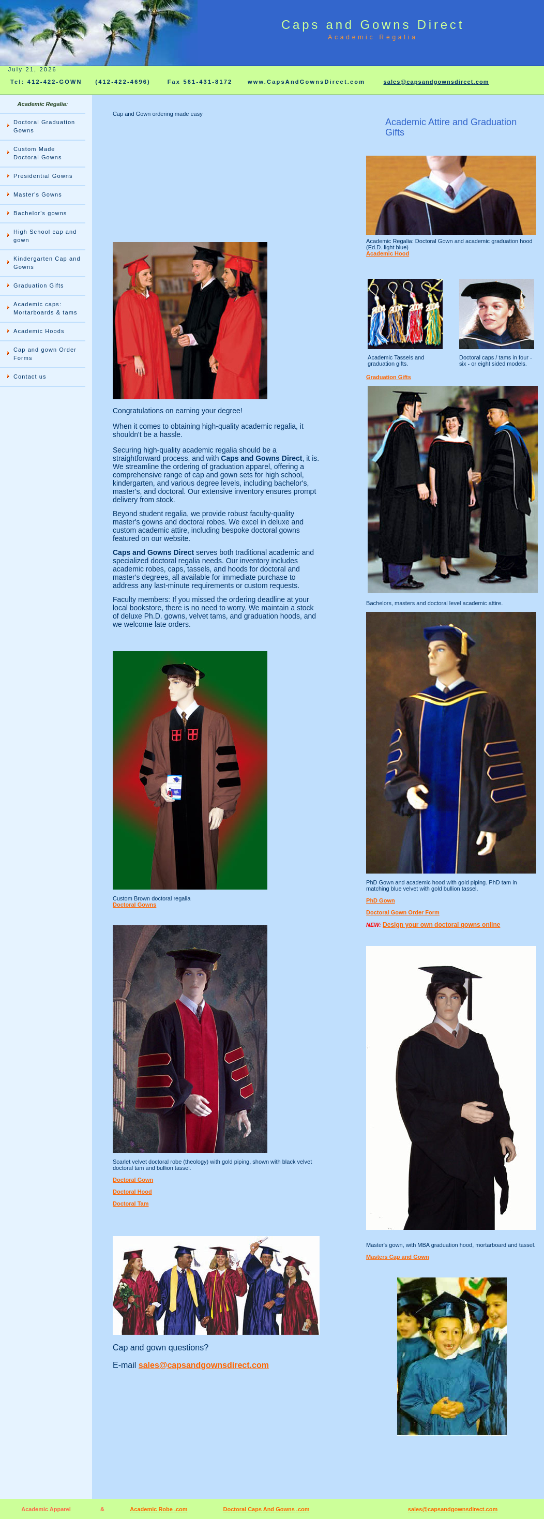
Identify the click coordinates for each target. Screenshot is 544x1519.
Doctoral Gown (133, 1180)
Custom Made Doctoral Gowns (37, 153)
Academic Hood (387, 253)
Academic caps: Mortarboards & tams (45, 308)
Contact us (30, 376)
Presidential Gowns (43, 176)
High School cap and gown (45, 236)
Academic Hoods (39, 331)
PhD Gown (380, 900)
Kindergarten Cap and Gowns (47, 262)
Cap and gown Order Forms (45, 354)
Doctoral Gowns (134, 904)
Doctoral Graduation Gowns (44, 126)
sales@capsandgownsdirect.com (436, 82)
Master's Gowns (37, 194)
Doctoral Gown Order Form (403, 912)
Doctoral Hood (132, 1192)
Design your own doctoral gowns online (441, 924)
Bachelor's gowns (40, 213)
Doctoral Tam (130, 1203)
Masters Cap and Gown (397, 1257)
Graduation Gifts (38, 285)
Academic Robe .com (158, 1509)
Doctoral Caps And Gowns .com (266, 1509)
